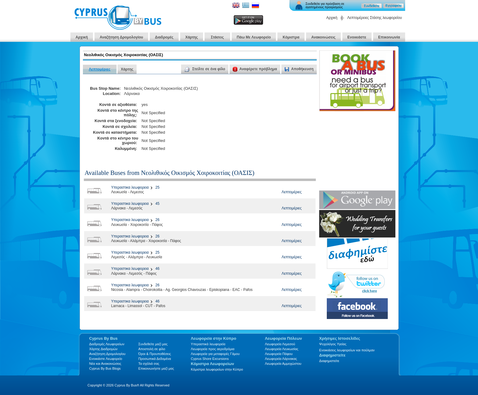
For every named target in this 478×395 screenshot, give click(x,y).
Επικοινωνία (389, 37)
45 (156, 203)
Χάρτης (191, 37)
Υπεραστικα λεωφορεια (129, 187)
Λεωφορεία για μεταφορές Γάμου (215, 354)
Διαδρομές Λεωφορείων (106, 344)
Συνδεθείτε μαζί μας (153, 344)
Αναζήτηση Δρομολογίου (121, 37)
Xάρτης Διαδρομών (103, 349)
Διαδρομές (164, 37)
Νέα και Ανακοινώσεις (105, 363)
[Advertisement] (258, 118)
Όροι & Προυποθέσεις (154, 354)
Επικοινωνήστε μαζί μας (156, 368)
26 (156, 220)
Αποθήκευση (302, 69)
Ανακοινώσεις (323, 37)
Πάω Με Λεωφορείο (254, 37)
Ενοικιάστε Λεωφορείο (105, 359)
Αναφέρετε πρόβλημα (255, 69)
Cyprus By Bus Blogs (105, 368)
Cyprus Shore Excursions (210, 359)
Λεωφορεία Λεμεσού (280, 344)
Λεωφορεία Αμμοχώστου (283, 363)
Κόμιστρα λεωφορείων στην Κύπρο (217, 369)
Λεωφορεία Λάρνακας (281, 359)
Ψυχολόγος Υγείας (332, 344)
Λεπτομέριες (100, 69)
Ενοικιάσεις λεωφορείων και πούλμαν (347, 350)
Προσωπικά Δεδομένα (154, 359)
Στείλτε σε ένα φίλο (204, 69)
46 (156, 268)
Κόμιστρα (291, 37)
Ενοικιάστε (357, 37)
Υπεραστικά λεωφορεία (208, 344)
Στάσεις (217, 37)
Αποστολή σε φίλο (151, 349)
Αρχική (331, 18)
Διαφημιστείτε (329, 361)
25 (156, 187)
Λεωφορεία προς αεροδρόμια (212, 349)
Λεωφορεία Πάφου (279, 354)
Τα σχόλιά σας (148, 363)
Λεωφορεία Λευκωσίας (281, 349)
